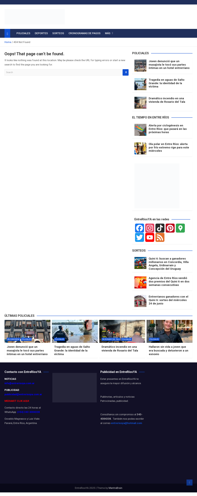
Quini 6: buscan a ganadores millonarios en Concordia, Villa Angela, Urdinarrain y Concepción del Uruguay (169, 263)
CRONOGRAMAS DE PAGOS (85, 33)
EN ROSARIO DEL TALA (111, 339)
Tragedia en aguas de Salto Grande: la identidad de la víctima (166, 83)
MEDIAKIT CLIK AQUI (17, 400)
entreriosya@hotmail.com (126, 423)
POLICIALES (23, 33)
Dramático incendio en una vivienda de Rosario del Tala (167, 100)
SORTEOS (58, 33)
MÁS (107, 33)
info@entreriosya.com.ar (20, 383)
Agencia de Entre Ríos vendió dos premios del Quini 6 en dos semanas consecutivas (169, 281)
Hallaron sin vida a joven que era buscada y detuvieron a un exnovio (168, 350)
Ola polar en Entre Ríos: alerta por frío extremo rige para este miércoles (169, 147)
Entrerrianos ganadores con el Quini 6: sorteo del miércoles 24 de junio (168, 300)
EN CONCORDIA (14, 339)
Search (126, 72)
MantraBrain (115, 487)
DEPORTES (41, 33)
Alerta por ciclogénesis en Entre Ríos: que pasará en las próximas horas (168, 129)
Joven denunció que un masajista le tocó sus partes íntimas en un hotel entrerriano (169, 64)
